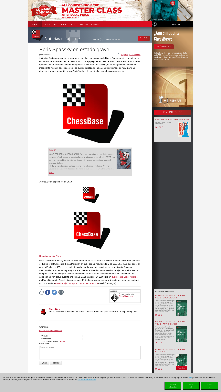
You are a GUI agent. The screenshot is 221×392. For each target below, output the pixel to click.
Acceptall (209, 386)
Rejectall (191, 386)
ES (119, 39)
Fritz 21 (53, 150)
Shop (35, 24)
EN (116, 39)
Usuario (44, 336)
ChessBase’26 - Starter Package (172, 119)
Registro (62, 341)
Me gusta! (124, 55)
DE (113, 39)
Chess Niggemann (126, 296)
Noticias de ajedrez (62, 38)
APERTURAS (60, 24)
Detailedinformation (173, 386)
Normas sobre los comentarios (50, 331)
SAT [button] (73, 24)
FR (122, 39)
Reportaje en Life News (50, 256)
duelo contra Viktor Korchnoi (125, 277)
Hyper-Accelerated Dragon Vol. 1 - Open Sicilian (170, 296)
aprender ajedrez (90, 24)
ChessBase (54, 309)
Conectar (175, 25)
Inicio (47, 24)
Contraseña (46, 339)
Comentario (44, 343)
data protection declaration (87, 380)
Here (190, 377)
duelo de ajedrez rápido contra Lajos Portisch (76, 283)
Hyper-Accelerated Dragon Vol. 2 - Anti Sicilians (170, 323)
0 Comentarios (134, 55)
